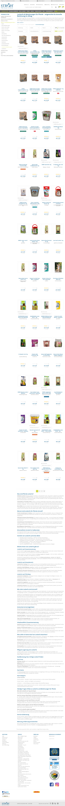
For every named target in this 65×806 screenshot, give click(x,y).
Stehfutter (4, 42)
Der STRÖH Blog (5, 745)
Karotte (28, 551)
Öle (2, 53)
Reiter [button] (32, 11)
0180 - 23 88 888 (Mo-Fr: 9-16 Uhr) (8, 0)
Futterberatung (21, 742)
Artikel (47, 4)
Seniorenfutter (5, 40)
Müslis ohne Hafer (5, 27)
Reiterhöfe (20, 738)
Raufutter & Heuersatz (7, 19)
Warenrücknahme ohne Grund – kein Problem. (25, 774)
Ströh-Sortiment (22, 671)
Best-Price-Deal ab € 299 (23, 741)
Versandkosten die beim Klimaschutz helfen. (23, 778)
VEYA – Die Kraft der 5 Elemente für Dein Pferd (24, 781)
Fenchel (47, 554)
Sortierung (22, 27)
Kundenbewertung (47, 31)
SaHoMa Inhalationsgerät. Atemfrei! (23, 772)
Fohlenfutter (4, 38)
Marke (34, 27)
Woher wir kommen (22, 776)
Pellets (3, 32)
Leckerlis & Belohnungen (7, 47)
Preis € (47, 27)
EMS (58, 557)
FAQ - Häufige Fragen (22, 736)
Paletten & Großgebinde (7, 55)
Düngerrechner (21, 748)
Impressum (4, 738)
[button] (55, 7)
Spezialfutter (4, 50)
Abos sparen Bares (22, 762)
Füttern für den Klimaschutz (24, 766)
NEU (44, 11)
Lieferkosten (20, 743)
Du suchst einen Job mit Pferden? (23, 764)
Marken (61, 4)
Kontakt (3, 740)
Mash (3, 23)
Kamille (42, 554)
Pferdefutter (22, 24)
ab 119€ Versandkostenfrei (57, 0)
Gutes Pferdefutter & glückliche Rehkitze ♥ (24, 757)
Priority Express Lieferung (23, 753)
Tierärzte (20, 740)
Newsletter (4, 741)
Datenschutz (5, 737)
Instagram (35, 738)
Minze (38, 554)
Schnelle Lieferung (24, 0)
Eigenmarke (32, 4)
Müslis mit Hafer (5, 28)
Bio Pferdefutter (5, 45)
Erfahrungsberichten (42, 724)
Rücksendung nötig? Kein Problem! (23, 769)
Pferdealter (22, 31)
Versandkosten (34, 729)
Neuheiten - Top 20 (22, 745)
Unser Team (54, 716)
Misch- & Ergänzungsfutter (30, 24)
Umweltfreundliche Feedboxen (6, 17)
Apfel (25, 551)
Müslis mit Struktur (6, 30)
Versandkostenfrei (34, 31)
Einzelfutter (4, 20)
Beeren (38, 551)
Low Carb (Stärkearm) (6, 35)
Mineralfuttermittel (6, 25)
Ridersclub (26, 4)
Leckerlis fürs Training (22, 564)
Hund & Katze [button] (38, 11)
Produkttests (54, 4)
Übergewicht (55, 579)
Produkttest (20, 746)
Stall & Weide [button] (22, 11)
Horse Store (35, 743)
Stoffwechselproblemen (45, 557)
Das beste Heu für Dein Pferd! (24, 755)
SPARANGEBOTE (49, 11)
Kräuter (22, 625)
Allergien (52, 636)
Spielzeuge (46, 567)
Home (18, 24)
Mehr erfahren (20, 22)
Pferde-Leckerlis (29, 495)
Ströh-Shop (29, 615)
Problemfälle (39, 4)
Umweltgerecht (40, 0)
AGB (3, 736)
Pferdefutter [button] (5, 11)
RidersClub (20, 737)
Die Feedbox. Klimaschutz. (23, 752)
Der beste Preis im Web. (23, 751)
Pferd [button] (28, 11)
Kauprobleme (40, 585)
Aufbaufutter (4, 37)
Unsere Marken (5, 742)
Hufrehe (52, 557)
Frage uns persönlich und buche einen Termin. (23, 786)
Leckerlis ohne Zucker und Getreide (28, 558)
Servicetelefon (21, 747)
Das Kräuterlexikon (22, 767)
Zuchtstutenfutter (5, 43)
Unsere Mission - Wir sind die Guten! (24, 783)
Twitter (34, 737)
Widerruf (4, 743)
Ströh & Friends (36, 742)
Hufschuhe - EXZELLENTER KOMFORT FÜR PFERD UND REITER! (23, 760)
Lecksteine (31, 567)
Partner (35, 741)
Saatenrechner (21, 750)
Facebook (35, 736)
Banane (32, 551)
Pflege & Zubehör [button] (13, 11)
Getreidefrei (4, 33)
